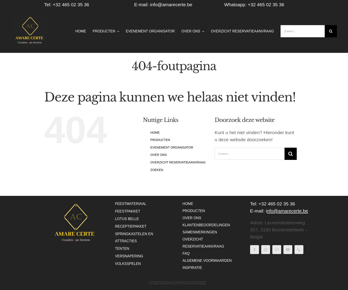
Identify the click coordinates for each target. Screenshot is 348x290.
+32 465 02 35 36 (266, 4)
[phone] (299, 249)
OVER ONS (158, 155)
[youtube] (287, 249)
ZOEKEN (156, 170)
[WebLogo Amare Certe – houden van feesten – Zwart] (30, 16)
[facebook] (254, 249)
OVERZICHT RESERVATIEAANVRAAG (178, 162)
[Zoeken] (331, 31)
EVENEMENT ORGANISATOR (171, 147)
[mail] (276, 249)
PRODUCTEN (160, 140)
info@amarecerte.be (171, 4)
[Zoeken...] (303, 31)
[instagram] (265, 249)
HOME (155, 132)
